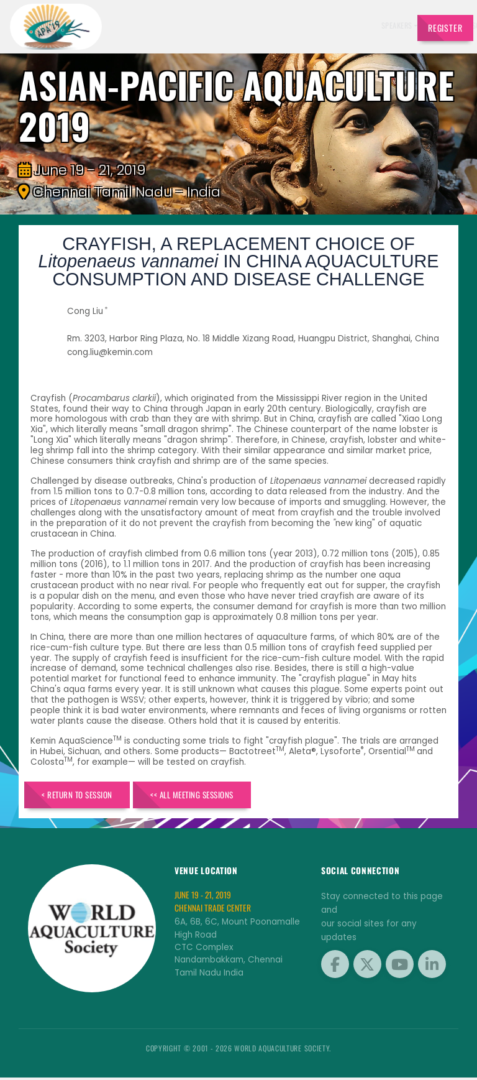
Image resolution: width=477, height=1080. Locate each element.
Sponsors (268, 25)
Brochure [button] (306, 25)
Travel (387, 25)
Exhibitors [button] (183, 25)
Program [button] (350, 25)
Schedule (229, 25)
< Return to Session (85, 796)
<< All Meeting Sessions (218, 796)
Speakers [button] (137, 25)
